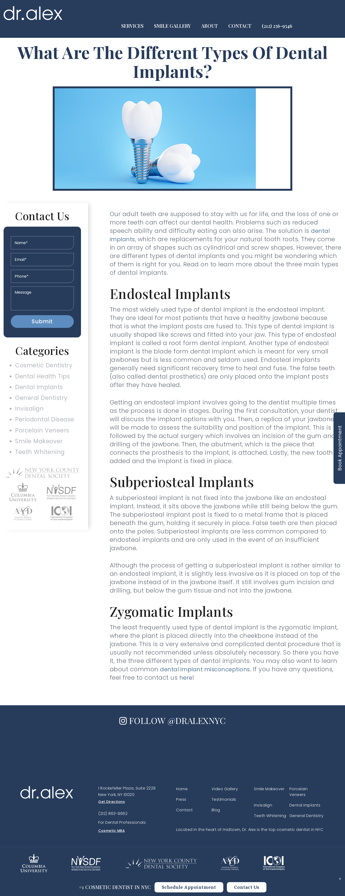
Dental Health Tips (41, 378)
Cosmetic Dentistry (43, 366)
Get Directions (111, 801)
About (254, 13)
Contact (284, 13)
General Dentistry (40, 403)
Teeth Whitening (38, 465)
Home (182, 789)
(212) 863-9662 (112, 813)
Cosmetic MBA (111, 830)
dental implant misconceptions (208, 669)
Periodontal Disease (44, 428)
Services (177, 13)
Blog (216, 810)
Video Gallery (225, 789)
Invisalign (27, 415)
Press (181, 799)
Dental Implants (37, 390)
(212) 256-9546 (321, 13)
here (186, 677)
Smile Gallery (216, 13)
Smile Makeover (37, 452)
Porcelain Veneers (41, 440)
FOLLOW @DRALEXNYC (172, 720)
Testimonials (224, 799)
